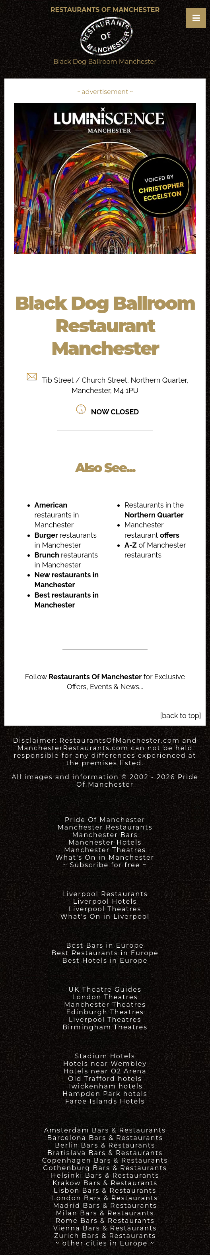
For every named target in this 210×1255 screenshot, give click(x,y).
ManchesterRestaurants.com (72, 748)
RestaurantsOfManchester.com (120, 740)
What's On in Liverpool (105, 916)
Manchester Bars (105, 835)
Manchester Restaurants (105, 827)
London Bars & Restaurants (105, 1198)
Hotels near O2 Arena (105, 1071)
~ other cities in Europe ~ (104, 1243)
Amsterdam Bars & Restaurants (105, 1130)
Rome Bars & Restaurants (105, 1220)
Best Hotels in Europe (105, 960)
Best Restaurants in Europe (105, 953)
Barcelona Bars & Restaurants (105, 1138)
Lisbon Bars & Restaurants (105, 1190)
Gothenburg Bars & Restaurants (105, 1168)
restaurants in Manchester (57, 515)
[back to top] (180, 715)
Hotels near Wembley (105, 1063)
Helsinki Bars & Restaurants (105, 1175)
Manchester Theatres (105, 850)
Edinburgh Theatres (105, 1012)
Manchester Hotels (105, 842)
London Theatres (105, 997)
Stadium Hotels (105, 1056)
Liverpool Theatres (105, 909)
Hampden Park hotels (104, 1094)
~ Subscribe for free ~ (105, 865)
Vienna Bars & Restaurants (105, 1228)
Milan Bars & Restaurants (105, 1213)
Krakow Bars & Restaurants (105, 1183)
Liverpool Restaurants (105, 894)
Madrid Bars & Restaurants (105, 1205)
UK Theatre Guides (104, 989)
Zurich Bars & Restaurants (105, 1236)
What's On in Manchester (105, 857)
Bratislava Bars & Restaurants (105, 1153)
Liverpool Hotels (105, 901)
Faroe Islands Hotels (105, 1101)
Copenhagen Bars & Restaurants (105, 1160)
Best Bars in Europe (105, 945)
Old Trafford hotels (105, 1079)
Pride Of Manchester (105, 820)
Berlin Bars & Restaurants (105, 1145)
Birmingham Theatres (105, 1027)
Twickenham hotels (105, 1086)
